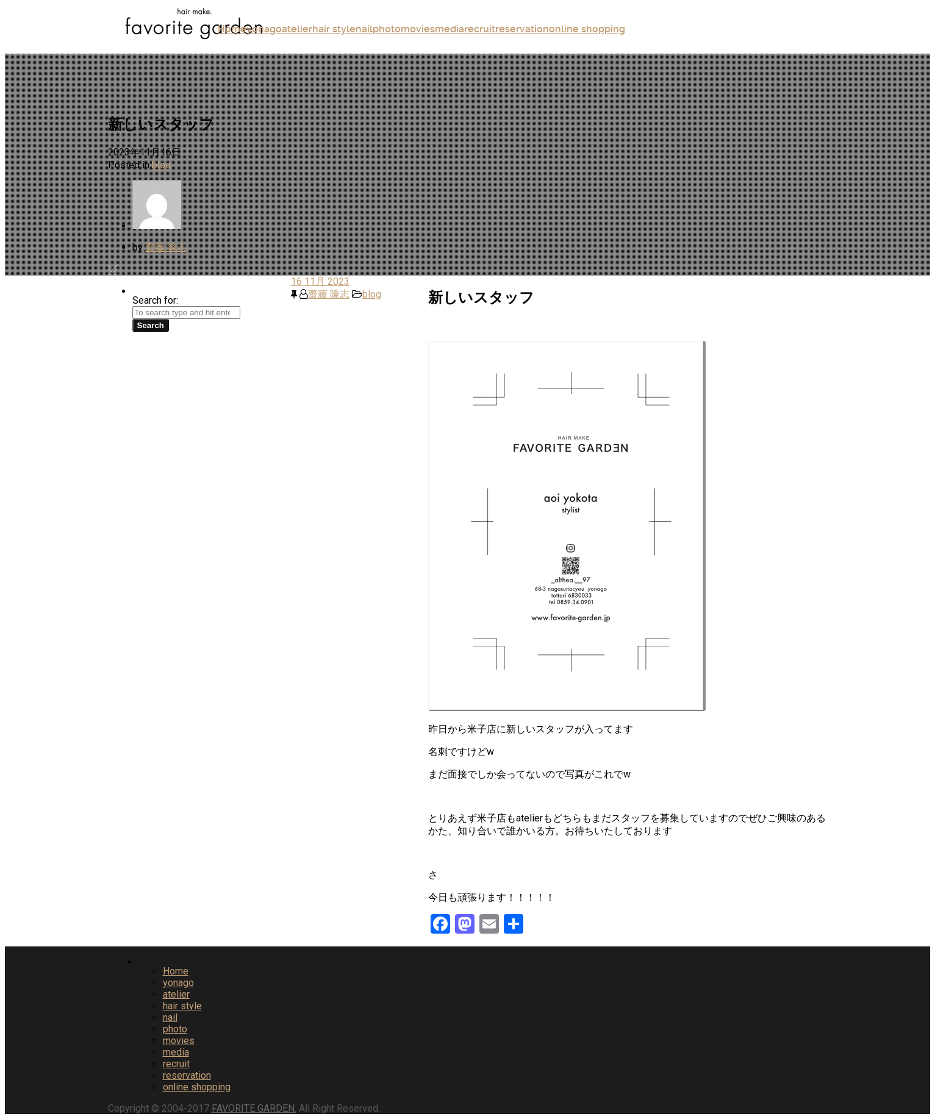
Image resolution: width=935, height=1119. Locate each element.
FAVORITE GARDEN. (254, 1108)
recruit (479, 29)
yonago (264, 29)
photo (387, 29)
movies (418, 29)
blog (161, 165)
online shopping (587, 29)
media (449, 29)
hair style (334, 29)
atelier (297, 29)
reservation (522, 29)
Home (232, 29)
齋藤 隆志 (166, 247)
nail (364, 29)
